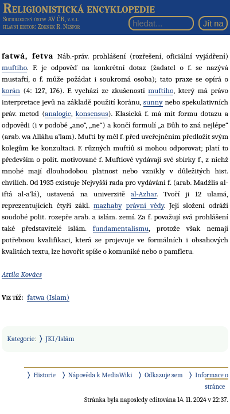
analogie (58, 113)
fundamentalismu (121, 228)
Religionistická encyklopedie (79, 8)
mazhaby (107, 205)
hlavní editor (18, 26)
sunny (153, 102)
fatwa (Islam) (48, 297)
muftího (14, 67)
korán (11, 90)
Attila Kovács (22, 274)
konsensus (92, 113)
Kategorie (20, 339)
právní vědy (145, 205)
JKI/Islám (60, 339)
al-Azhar (144, 193)
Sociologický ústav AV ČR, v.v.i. (41, 19)
